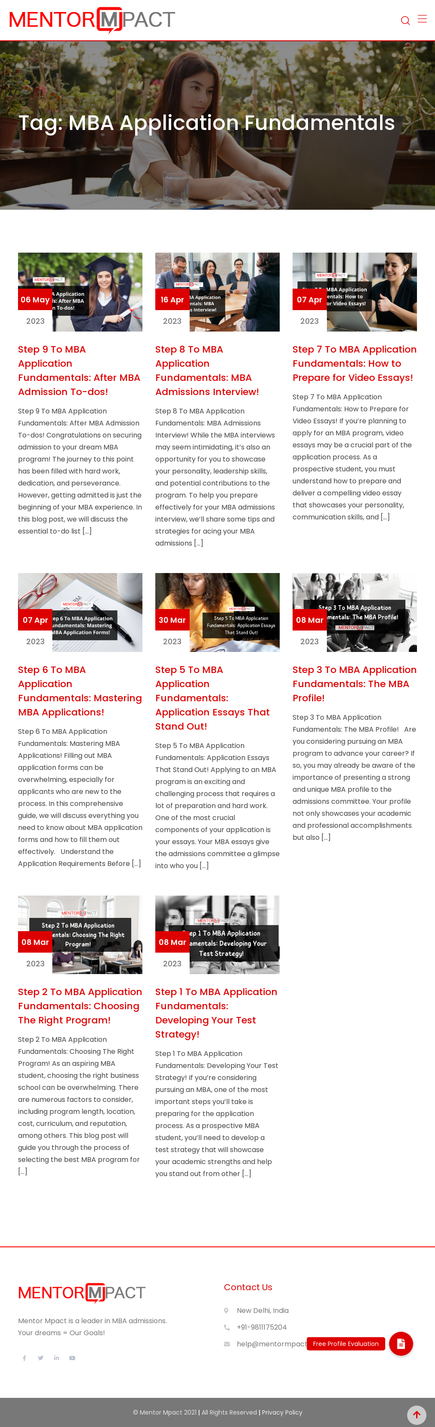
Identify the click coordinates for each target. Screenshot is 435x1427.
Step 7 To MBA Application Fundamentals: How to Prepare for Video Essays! (355, 363)
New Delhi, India (263, 1310)
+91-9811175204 (262, 1327)
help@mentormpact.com (280, 1344)
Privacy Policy (282, 1412)
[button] (401, 1344)
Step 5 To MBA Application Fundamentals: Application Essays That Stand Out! (212, 698)
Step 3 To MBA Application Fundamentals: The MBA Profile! (355, 684)
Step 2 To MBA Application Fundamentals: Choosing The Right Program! (80, 1006)
